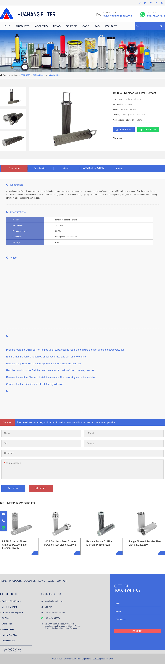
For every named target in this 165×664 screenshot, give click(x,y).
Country (90, 443)
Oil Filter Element (39, 75)
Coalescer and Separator (11, 612)
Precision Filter (7, 641)
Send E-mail (123, 129)
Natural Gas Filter (8, 635)
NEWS (57, 26)
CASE (85, 26)
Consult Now (148, 129)
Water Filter (6, 624)
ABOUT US (41, 26)
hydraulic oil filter (54, 75)
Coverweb (108, 659)
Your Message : (12, 463)
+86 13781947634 (52, 618)
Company (8, 453)
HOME (6, 26)
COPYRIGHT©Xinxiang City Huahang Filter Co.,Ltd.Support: (78, 659)
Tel (5, 443)
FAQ (97, 26)
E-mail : (91, 433)
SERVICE (71, 26)
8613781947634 (156, 15)
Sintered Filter (7, 629)
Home (16, 75)
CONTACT (111, 26)
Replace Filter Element (10, 601)
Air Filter (4, 618)
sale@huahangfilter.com (117, 15)
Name (7, 433)
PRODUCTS (23, 26)
